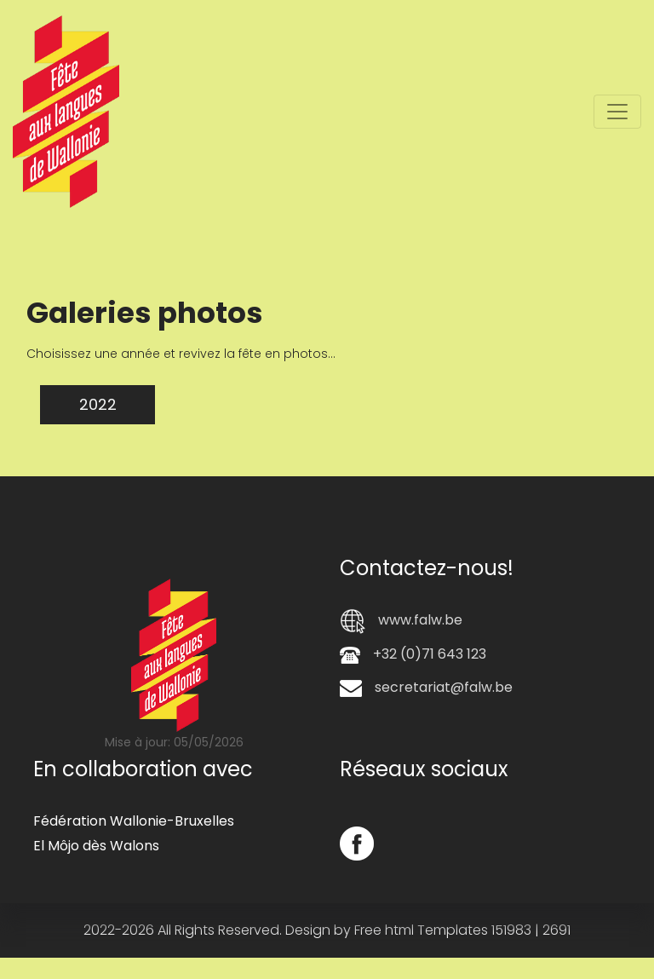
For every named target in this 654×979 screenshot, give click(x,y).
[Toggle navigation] (617, 112)
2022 (98, 404)
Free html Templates (421, 930)
